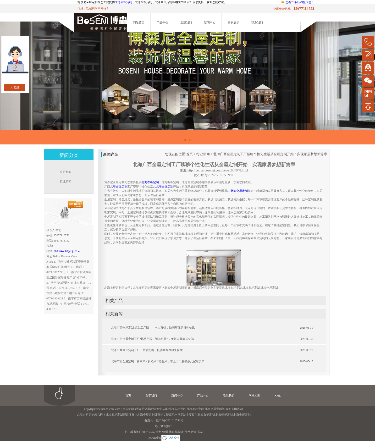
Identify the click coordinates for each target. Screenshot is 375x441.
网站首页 (138, 22)
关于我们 (151, 395)
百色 (187, 432)
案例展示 (233, 22)
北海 (171, 432)
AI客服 (15, 87)
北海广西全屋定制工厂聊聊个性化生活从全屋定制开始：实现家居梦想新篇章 (270, 154)
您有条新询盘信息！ (297, 2)
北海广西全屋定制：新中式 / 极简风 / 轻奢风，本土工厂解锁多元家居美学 (157, 361)
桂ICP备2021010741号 (169, 420)
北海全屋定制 (213, 409)
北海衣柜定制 (123, 2)
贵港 (194, 432)
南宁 (146, 432)
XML (278, 395)
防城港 (179, 432)
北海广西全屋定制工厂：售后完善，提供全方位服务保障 (147, 350)
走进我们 (186, 22)
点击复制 (128, 409)
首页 (189, 154)
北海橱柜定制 (195, 409)
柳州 (158, 432)
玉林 (200, 432)
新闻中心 (209, 22)
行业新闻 (203, 154)
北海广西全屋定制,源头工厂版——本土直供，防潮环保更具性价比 (153, 327)
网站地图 (254, 395)
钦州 (165, 432)
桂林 (152, 432)
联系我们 (257, 22)
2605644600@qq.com (67, 251)
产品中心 (162, 22)
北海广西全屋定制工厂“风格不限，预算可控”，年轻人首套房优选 (152, 339)
